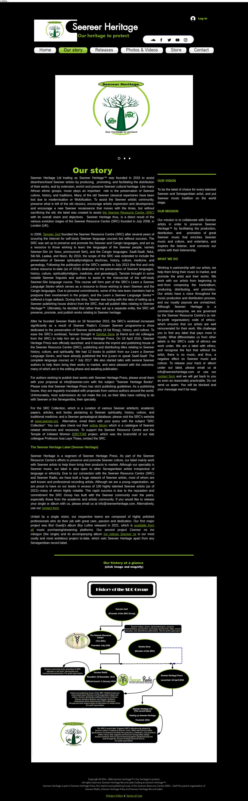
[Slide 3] (119, 158)
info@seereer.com (76, 382)
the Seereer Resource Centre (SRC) (128, 212)
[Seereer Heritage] (105, 27)
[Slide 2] (124, 158)
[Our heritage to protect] (103, 36)
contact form (50, 508)
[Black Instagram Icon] (185, 40)
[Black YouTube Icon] (177, 40)
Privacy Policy (114, 795)
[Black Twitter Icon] (169, 40)
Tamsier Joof (51, 234)
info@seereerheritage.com (176, 372)
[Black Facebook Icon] (161, 40)
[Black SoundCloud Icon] (153, 40)
